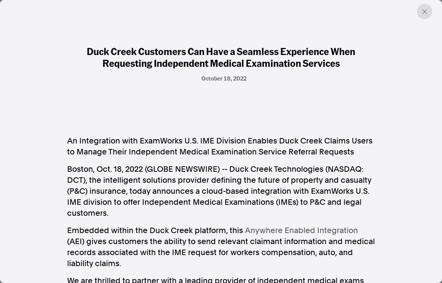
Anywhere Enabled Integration (301, 230)
